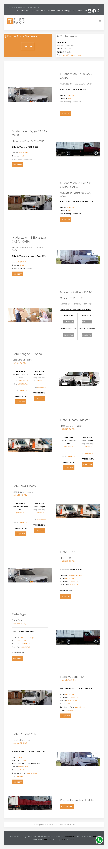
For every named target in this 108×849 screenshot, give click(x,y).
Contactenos (33, 7)
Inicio (9, 7)
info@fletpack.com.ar (72, 55)
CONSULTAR (65, 113)
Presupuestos (20, 7)
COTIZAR (28, 46)
